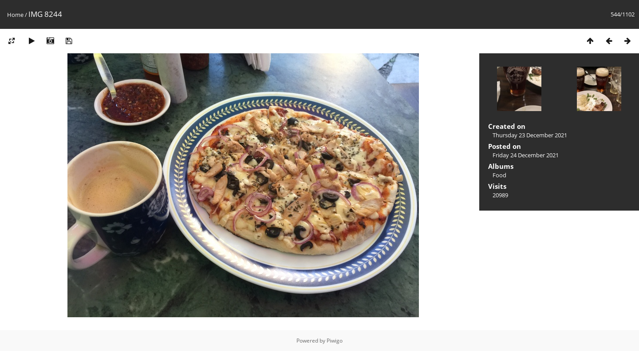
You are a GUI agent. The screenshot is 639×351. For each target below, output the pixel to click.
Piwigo (335, 340)
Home (15, 15)
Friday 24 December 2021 (526, 155)
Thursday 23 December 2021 (530, 135)
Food (499, 175)
